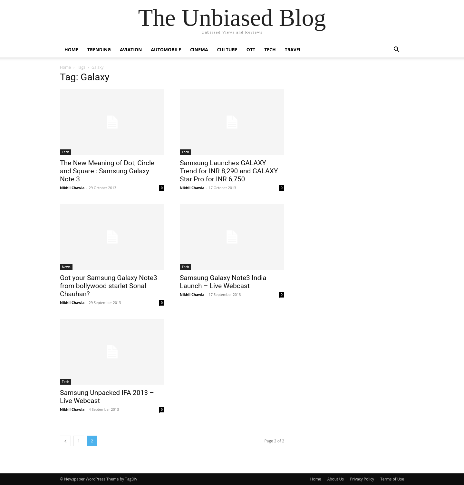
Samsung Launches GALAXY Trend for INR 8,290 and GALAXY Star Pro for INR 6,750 (229, 171)
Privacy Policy (362, 479)
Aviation (131, 49)
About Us (335, 479)
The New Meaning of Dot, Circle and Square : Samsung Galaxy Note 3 (107, 171)
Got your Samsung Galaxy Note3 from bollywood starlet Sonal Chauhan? (108, 286)
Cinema (199, 49)
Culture (227, 49)
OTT (251, 49)
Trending (99, 49)
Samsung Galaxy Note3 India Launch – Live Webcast (223, 282)
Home (71, 49)
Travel (293, 49)
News (66, 267)
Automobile (166, 49)
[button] (396, 50)
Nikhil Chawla (72, 187)
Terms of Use (392, 479)
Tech (270, 49)
